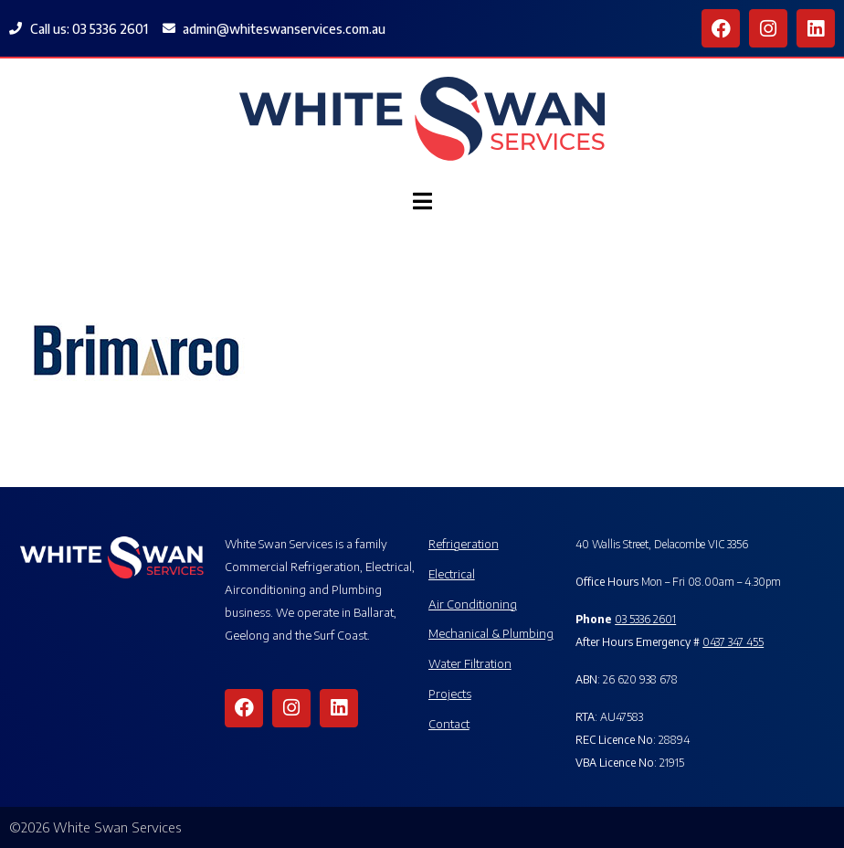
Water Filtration (470, 663)
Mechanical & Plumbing (491, 633)
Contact (448, 723)
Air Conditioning (472, 603)
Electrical (451, 573)
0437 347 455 (733, 642)
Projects (449, 693)
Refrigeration (463, 543)
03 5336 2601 (645, 619)
